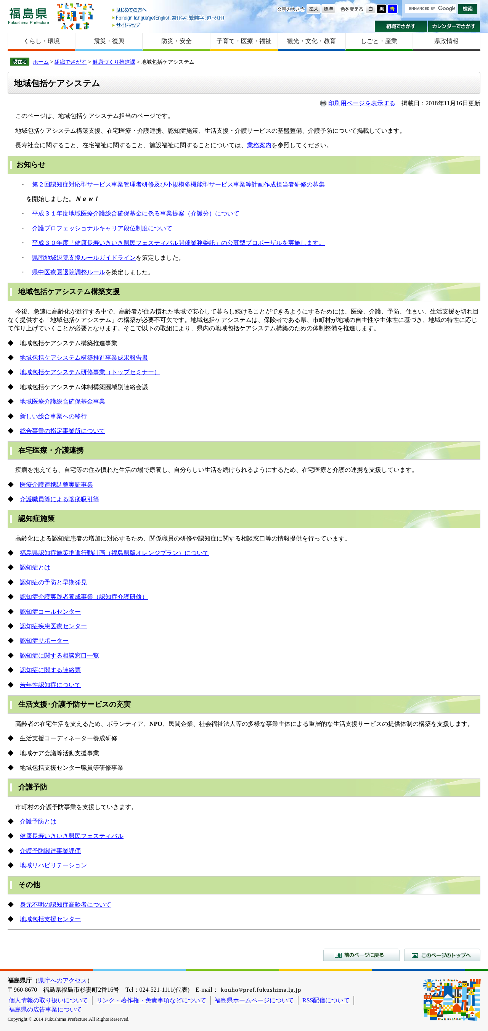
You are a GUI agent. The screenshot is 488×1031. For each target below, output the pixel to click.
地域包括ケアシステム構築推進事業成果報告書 (84, 357)
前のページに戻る (361, 955)
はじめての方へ (169, 10)
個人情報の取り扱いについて (48, 1000)
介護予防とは (38, 821)
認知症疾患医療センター (53, 626)
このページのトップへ (442, 955)
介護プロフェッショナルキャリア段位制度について (102, 228)
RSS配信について (326, 1000)
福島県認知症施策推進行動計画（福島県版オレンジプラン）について (114, 553)
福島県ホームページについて (254, 1000)
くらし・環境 (41, 41)
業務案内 (259, 145)
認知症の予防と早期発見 (53, 582)
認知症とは (35, 567)
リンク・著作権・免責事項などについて (151, 1000)
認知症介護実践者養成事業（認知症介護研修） (84, 597)
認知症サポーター (44, 640)
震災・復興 (109, 41)
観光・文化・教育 (311, 41)
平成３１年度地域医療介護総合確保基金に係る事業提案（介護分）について (135, 213)
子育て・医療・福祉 (244, 41)
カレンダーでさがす (454, 26)
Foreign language (169, 17)
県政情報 (446, 41)
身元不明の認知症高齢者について (65, 904)
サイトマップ (169, 25)
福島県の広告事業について (45, 1009)
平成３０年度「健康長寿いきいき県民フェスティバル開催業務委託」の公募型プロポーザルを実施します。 (178, 243)
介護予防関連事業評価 (50, 851)
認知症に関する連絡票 (50, 670)
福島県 (29, 16)
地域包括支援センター (50, 919)
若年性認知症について (50, 685)
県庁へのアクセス (62, 980)
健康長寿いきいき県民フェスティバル (72, 836)
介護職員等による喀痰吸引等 (59, 499)
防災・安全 (176, 41)
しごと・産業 (379, 41)
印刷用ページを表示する (361, 103)
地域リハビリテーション (53, 865)
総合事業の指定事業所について (62, 431)
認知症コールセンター (50, 611)
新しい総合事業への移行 (53, 416)
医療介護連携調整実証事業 (56, 484)
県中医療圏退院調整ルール (68, 272)
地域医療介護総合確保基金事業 (62, 401)
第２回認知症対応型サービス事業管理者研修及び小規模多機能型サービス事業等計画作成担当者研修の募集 (181, 184)
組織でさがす (401, 26)
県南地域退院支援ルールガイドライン (84, 257)
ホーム (41, 62)
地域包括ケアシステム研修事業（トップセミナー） (90, 372)
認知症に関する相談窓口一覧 (59, 655)
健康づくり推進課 (114, 62)
